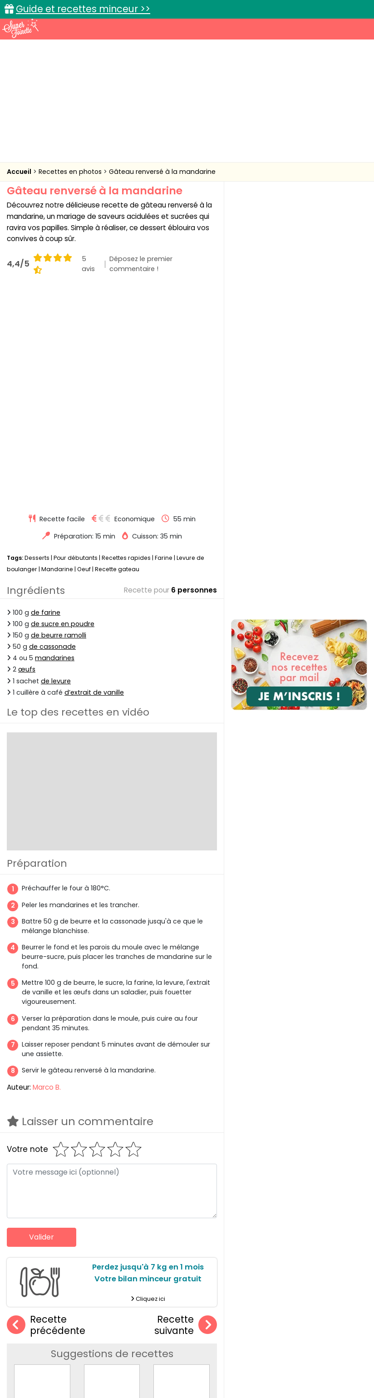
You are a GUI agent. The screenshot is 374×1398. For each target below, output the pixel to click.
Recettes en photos (71, 171)
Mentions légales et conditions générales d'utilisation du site (233, 1354)
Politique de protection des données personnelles (240, 1362)
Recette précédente (46, 1110)
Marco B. (47, 872)
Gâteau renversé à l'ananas (200, 1214)
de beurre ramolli (58, 420)
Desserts (37, 343)
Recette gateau (117, 354)
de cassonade (52, 431)
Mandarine (57, 354)
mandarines (54, 443)
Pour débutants (76, 343)
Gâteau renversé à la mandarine (162, 171)
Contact (118, 1354)
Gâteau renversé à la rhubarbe (136, 1214)
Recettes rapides (126, 343)
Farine (163, 343)
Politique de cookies (121, 1362)
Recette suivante (185, 1110)
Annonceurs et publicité (56, 1354)
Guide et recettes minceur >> (83, 8)
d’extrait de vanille (94, 477)
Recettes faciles (64, 1289)
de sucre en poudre (62, 409)
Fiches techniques (234, 1289)
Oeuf (84, 354)
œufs (26, 454)
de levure (56, 466)
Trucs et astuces (314, 1289)
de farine (45, 397)
